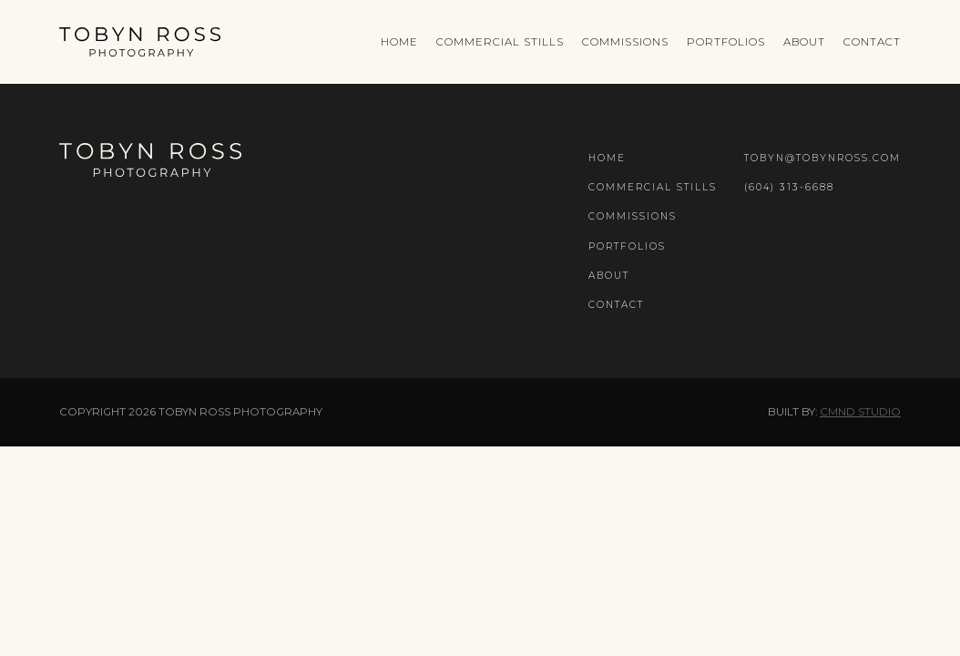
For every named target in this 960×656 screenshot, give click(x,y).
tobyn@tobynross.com (822, 158)
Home (399, 42)
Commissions (625, 42)
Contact (872, 42)
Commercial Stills (500, 42)
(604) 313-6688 (789, 187)
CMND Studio (860, 411)
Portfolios (726, 42)
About (804, 42)
